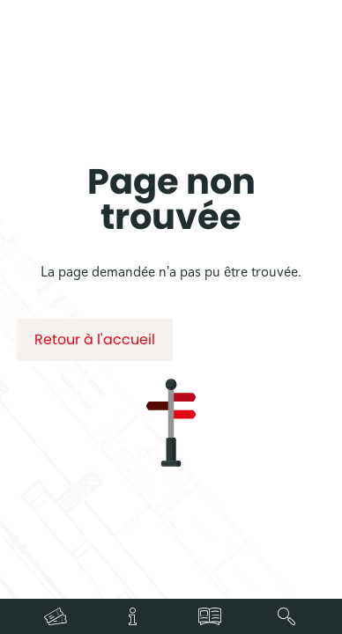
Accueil (126, 125)
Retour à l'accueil (94, 339)
